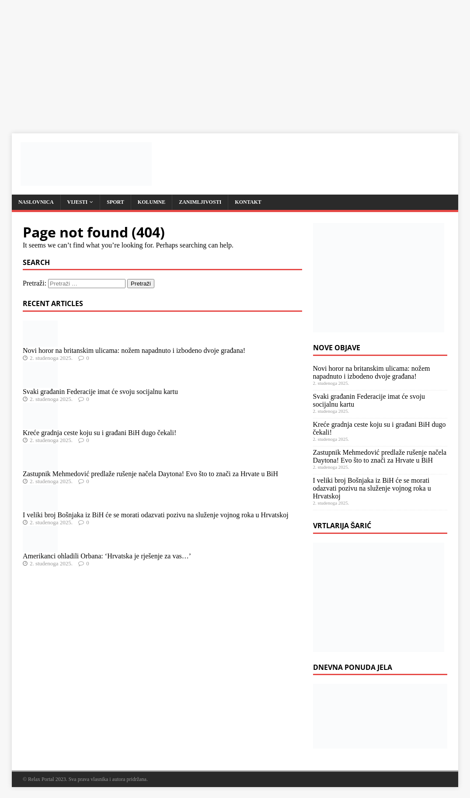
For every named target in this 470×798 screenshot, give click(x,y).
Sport (115, 202)
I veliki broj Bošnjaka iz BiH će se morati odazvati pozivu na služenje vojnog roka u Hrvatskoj (156, 515)
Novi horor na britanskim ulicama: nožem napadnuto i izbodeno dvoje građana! (134, 350)
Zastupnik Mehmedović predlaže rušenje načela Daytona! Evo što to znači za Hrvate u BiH (150, 473)
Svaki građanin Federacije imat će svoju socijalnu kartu (100, 391)
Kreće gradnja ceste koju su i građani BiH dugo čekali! (99, 432)
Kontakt (248, 202)
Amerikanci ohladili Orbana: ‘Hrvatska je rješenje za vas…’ (107, 556)
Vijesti (77, 202)
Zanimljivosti (200, 202)
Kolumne (151, 202)
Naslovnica (36, 202)
